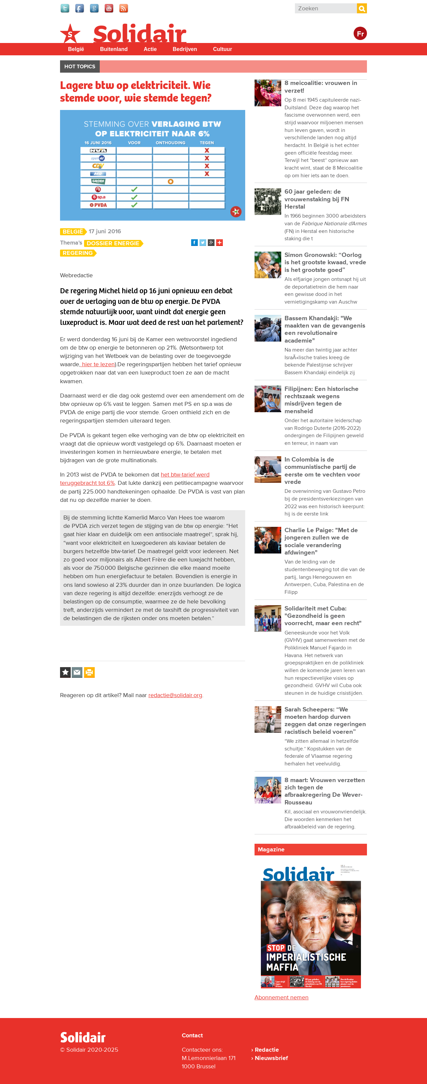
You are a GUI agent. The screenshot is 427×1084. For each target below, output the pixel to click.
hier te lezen (97, 364)
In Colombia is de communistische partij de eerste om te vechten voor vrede (322, 471)
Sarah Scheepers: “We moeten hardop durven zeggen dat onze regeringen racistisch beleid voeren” (325, 721)
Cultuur (222, 49)
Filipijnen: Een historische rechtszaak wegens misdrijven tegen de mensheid (322, 400)
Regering (78, 253)
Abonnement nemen (282, 997)
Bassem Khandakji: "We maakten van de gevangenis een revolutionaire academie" (325, 330)
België (76, 49)
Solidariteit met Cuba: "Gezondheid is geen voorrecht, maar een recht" (323, 616)
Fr (360, 34)
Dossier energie (113, 243)
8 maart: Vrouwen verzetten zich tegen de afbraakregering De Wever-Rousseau (325, 791)
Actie (150, 49)
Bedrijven (185, 49)
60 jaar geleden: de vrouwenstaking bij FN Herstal (317, 199)
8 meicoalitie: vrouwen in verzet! (321, 86)
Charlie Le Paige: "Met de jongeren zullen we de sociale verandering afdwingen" (321, 541)
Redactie (267, 1049)
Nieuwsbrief (271, 1058)
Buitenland (114, 49)
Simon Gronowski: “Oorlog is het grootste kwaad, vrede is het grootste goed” (325, 262)
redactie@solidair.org (175, 695)
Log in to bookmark (65, 672)
